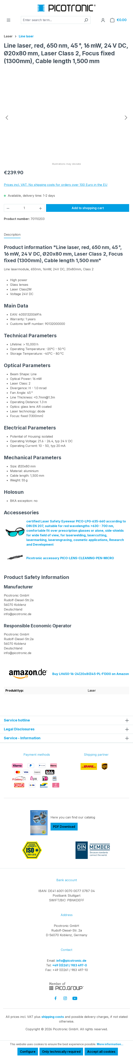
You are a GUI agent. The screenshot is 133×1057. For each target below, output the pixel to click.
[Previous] (7, 117)
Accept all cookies (101, 1052)
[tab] (12, 234)
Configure (27, 1052)
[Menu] (8, 20)
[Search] (86, 20)
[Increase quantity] (41, 208)
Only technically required (61, 1052)
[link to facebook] (55, 998)
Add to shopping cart (88, 208)
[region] (66, 117)
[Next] (126, 117)
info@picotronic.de (71, 961)
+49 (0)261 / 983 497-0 (69, 965)
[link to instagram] (65, 998)
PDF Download (64, 827)
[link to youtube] (74, 998)
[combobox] (51, 20)
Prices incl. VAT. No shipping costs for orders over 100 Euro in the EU (55, 185)
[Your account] (103, 20)
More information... (110, 1044)
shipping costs (52, 1017)
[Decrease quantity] (8, 208)
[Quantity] (24, 208)
